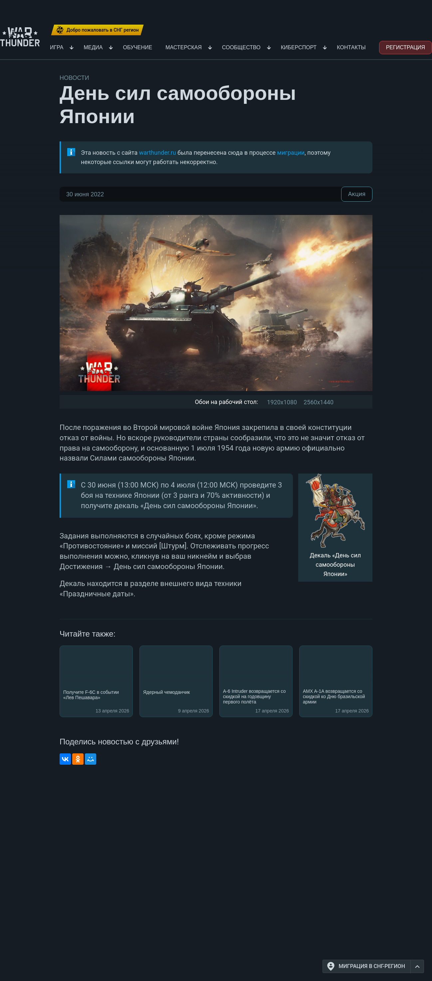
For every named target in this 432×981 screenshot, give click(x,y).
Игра (56, 47)
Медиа (93, 47)
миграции (291, 152)
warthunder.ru (157, 152)
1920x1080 (282, 402)
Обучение (137, 47)
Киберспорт (299, 47)
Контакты (351, 47)
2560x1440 (318, 402)
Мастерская (183, 47)
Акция (356, 194)
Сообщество (241, 47)
